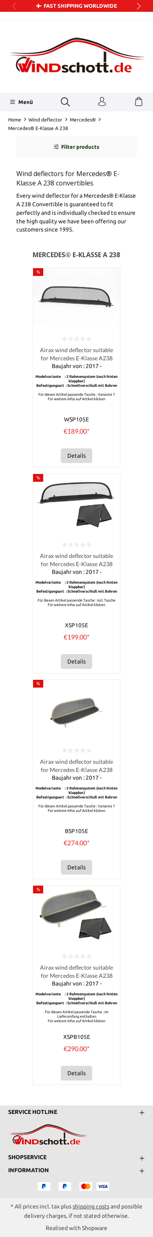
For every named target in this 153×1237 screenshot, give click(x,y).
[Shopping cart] (138, 102)
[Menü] (21, 102)
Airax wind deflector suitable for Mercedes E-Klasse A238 (76, 353)
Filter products (76, 147)
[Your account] (102, 102)
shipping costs (91, 1206)
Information (28, 1170)
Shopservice (27, 1157)
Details (76, 455)
